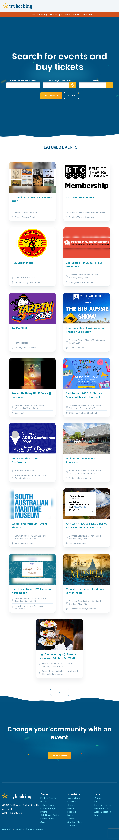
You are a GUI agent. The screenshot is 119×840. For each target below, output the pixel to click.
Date (96, 80)
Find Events (51, 95)
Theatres (72, 825)
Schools (71, 818)
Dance (70, 808)
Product (44, 801)
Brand (97, 815)
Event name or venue (23, 80)
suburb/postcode (59, 80)
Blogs (97, 801)
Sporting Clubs (74, 822)
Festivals (71, 811)
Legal (19, 829)
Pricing (43, 811)
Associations (73, 798)
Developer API (101, 808)
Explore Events (48, 798)
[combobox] (59, 85)
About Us (7, 829)
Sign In (43, 822)
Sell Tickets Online (50, 815)
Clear (71, 95)
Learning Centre (102, 805)
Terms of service (34, 829)
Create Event (59, 755)
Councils (71, 805)
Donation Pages (48, 808)
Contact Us (100, 798)
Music (70, 815)
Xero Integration (102, 811)
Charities (71, 801)
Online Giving (47, 805)
